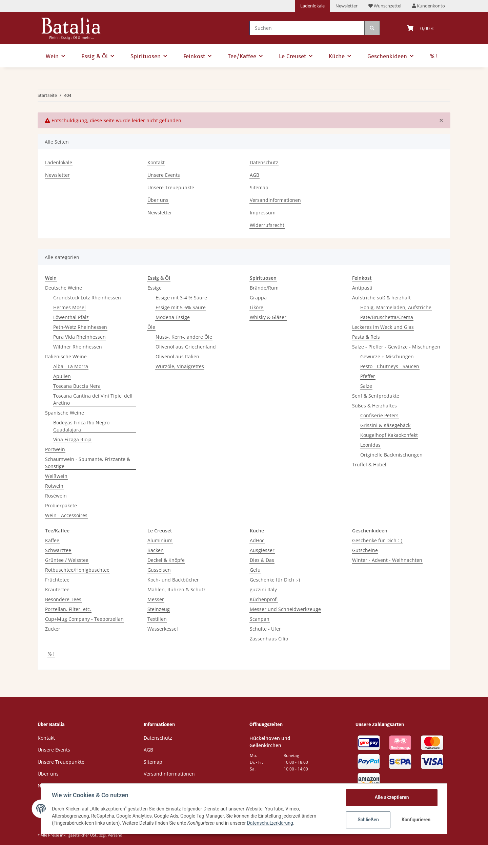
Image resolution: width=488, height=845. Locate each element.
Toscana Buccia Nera (77, 386)
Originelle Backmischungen (391, 454)
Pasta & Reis (366, 337)
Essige (154, 287)
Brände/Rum (264, 287)
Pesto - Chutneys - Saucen (389, 366)
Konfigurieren (416, 819)
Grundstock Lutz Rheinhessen (87, 297)
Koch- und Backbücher (173, 579)
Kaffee (52, 540)
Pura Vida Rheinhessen (79, 337)
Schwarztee (58, 550)
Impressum (263, 212)
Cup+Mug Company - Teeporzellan (84, 619)
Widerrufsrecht (267, 225)
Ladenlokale (312, 6)
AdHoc (257, 540)
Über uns (157, 200)
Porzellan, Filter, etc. (68, 609)
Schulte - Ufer (265, 629)
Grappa (258, 297)
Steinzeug (158, 609)
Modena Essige (173, 317)
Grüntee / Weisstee (66, 560)
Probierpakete (61, 505)
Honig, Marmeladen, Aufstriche (395, 307)
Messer (155, 599)
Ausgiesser (262, 550)
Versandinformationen (275, 200)
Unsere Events (163, 175)
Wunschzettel (384, 6)
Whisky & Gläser (268, 317)
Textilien (157, 619)
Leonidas (370, 445)
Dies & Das (262, 560)
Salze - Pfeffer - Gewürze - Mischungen (396, 346)
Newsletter (347, 6)
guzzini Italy (263, 589)
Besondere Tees (63, 599)
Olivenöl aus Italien (177, 356)
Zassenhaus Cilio (269, 638)
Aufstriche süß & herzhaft (381, 297)
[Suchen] (307, 28)
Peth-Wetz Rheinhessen (80, 327)
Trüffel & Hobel (369, 464)
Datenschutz (264, 162)
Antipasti (362, 287)
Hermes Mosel (69, 307)
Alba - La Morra (70, 366)
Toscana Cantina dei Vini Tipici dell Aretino (93, 399)
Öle (151, 327)
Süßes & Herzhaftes (374, 405)
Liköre (256, 307)
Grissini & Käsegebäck (385, 425)
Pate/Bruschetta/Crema (386, 317)
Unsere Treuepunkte (170, 187)
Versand (115, 835)
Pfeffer (367, 376)
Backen (155, 550)
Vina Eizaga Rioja (72, 439)
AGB (254, 175)
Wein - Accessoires (66, 515)
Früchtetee (57, 579)
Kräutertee (57, 589)
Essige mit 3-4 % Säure (181, 297)
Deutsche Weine (63, 287)
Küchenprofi (264, 599)
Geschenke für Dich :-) (275, 579)
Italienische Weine (66, 356)
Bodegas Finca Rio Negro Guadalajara (81, 426)
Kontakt (156, 162)
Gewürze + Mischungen (387, 356)
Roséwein (56, 495)
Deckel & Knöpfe (166, 560)
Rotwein (54, 486)
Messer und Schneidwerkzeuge (285, 609)
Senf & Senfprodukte (375, 396)
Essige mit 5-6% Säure (181, 307)
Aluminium (159, 540)
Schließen (368, 819)
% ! (51, 654)
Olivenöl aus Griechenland (186, 346)
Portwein (55, 449)
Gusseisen (159, 570)
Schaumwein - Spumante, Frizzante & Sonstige (87, 462)
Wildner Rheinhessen (77, 346)
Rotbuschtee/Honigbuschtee (77, 570)
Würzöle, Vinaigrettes (180, 366)
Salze (366, 386)
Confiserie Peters (379, 415)
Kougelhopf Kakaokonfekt (389, 435)
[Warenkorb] (420, 28)
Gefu (255, 570)
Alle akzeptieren (391, 797)
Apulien (62, 376)
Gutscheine (365, 550)
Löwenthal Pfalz (71, 317)
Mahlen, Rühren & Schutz (176, 589)
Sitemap (259, 187)
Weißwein (56, 476)
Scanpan (259, 619)
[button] (428, 6)
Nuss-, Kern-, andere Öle (184, 337)
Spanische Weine (64, 412)
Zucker (52, 629)
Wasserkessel (162, 629)
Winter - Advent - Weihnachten (387, 560)
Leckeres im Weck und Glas (383, 327)
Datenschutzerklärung (270, 823)
